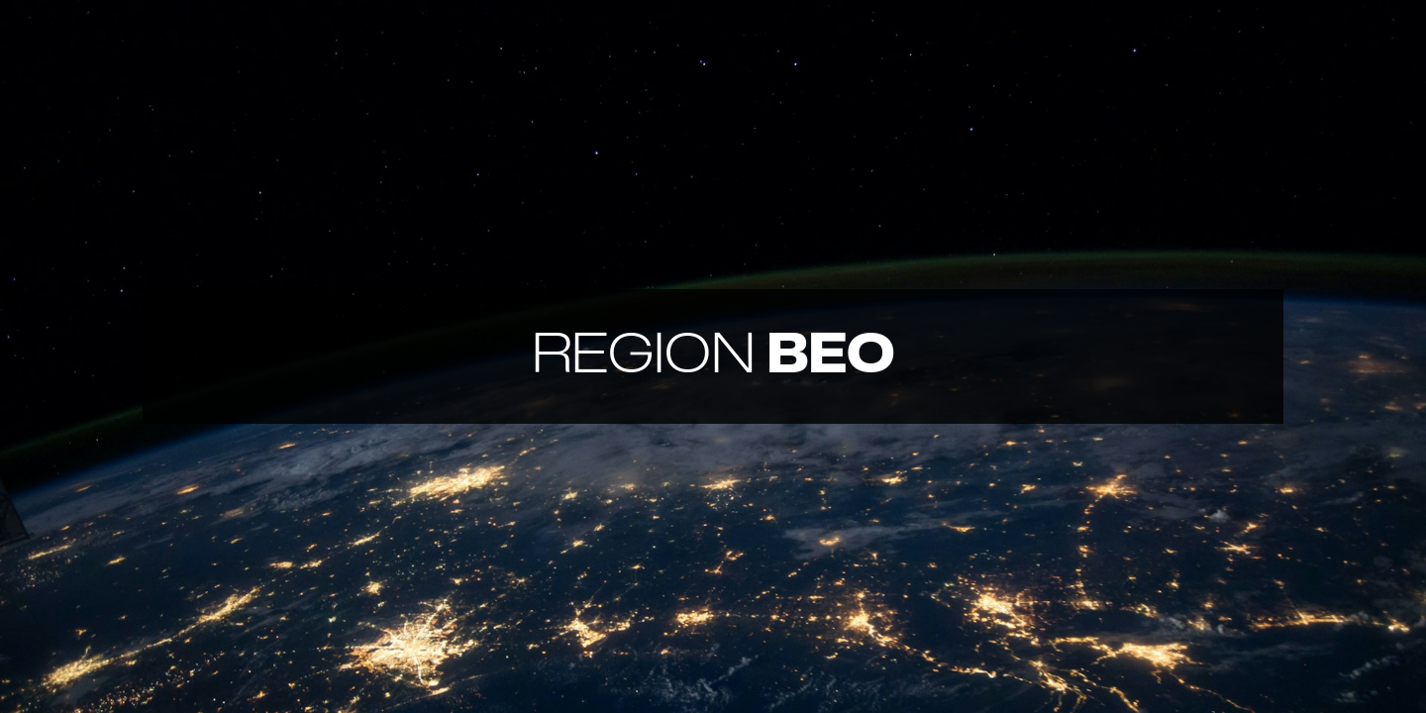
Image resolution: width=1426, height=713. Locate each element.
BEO (713, 356)
